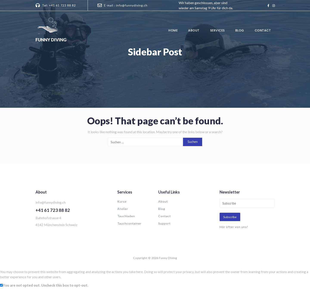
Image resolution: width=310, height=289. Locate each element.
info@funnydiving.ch (51, 202)
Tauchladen (126, 216)
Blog (239, 30)
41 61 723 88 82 (54, 210)
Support (164, 223)
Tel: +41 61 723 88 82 (59, 5)
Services (217, 30)
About (194, 30)
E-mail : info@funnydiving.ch (125, 5)
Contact (263, 30)
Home (173, 30)
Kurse (122, 201)
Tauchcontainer (129, 223)
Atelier (122, 209)
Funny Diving (51, 39)
